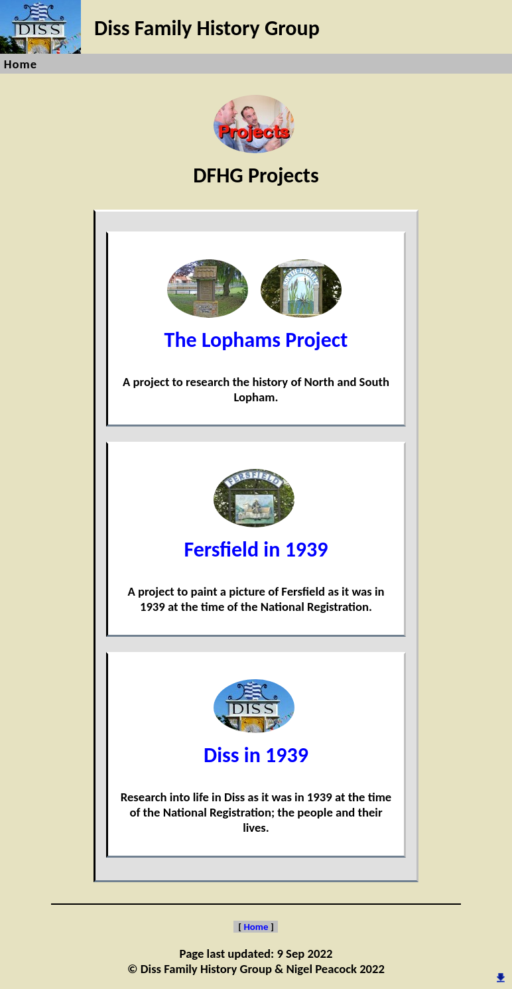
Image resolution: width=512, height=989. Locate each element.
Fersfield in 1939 (256, 536)
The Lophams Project (256, 327)
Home (20, 64)
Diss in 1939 (256, 742)
